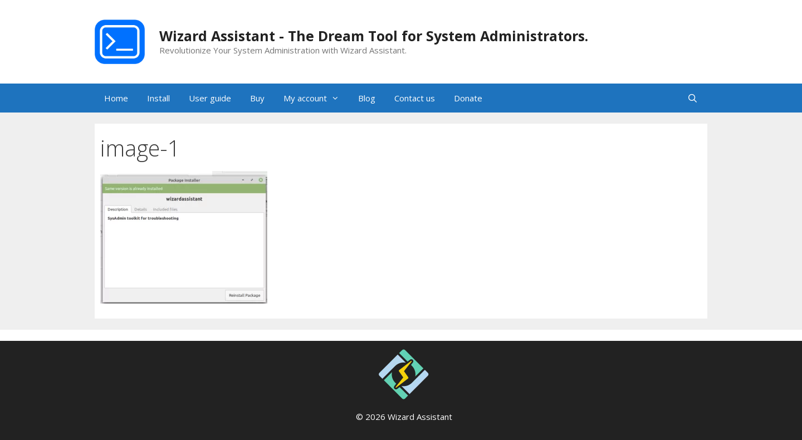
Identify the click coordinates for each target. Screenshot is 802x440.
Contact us (414, 98)
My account (316, 98)
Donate (468, 98)
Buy (257, 98)
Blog (366, 98)
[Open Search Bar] (692, 98)
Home (116, 98)
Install (158, 98)
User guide (210, 98)
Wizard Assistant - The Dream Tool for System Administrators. (373, 35)
